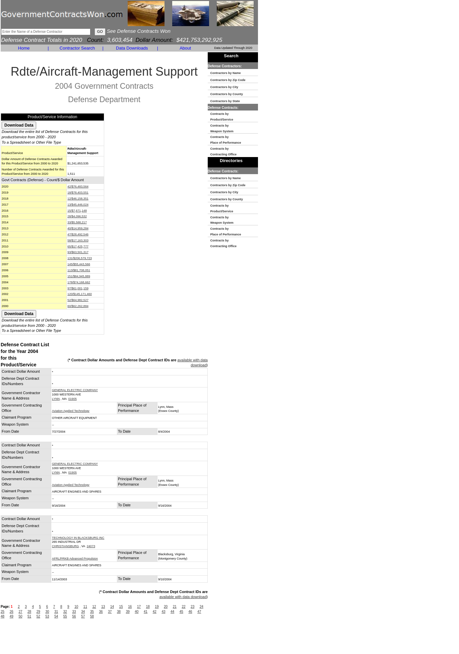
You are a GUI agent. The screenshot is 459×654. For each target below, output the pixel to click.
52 (38, 616)
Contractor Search (77, 48)
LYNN (56, 399)
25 (2, 611)
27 (20, 611)
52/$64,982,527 (77, 300)
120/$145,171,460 (79, 294)
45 (181, 611)
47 (199, 611)
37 (110, 611)
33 (74, 611)
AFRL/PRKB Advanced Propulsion (75, 558)
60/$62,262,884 (77, 306)
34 (83, 611)
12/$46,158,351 (77, 198)
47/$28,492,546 (77, 234)
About (185, 48)
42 (154, 611)
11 (85, 606)
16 (130, 606)
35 (92, 611)
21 (175, 606)
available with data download (183, 597)
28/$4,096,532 (77, 216)
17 (139, 606)
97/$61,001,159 (77, 288)
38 (119, 611)
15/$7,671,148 (77, 210)
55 (65, 616)
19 (156, 606)
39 (128, 611)
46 (190, 611)
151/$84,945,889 (78, 276)
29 (38, 611)
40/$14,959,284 (77, 228)
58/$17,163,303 (77, 240)
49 (11, 616)
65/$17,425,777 (77, 246)
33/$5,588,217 (77, 222)
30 (47, 611)
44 (172, 611)
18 (148, 606)
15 (121, 606)
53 (47, 616)
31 (56, 611)
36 (101, 611)
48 (2, 616)
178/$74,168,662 (78, 282)
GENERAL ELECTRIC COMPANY (75, 390)
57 (83, 616)
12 (94, 606)
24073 (91, 546)
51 (29, 616)
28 (29, 611)
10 (76, 606)
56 (74, 616)
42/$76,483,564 (77, 186)
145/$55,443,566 (78, 264)
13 (103, 606)
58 (92, 616)
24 (201, 606)
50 (20, 616)
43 (163, 611)
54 (56, 616)
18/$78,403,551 (77, 192)
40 (136, 611)
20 (166, 606)
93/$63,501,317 (77, 252)
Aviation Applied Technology (70, 411)
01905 (72, 399)
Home (24, 48)
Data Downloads (132, 48)
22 (183, 606)
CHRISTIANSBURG (65, 546)
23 (192, 606)
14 (112, 606)
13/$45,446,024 (77, 204)
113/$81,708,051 (78, 270)
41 (145, 611)
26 (11, 611)
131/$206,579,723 (79, 258)
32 (65, 611)
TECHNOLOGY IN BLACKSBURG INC (78, 537)
